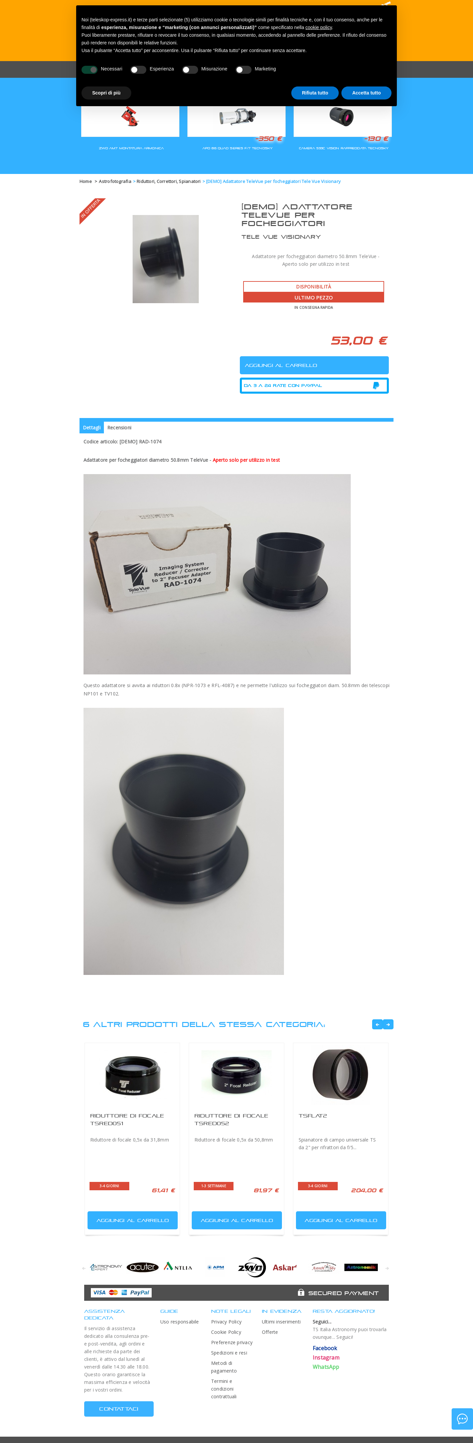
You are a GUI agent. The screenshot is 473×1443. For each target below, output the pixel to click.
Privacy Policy (226, 1321)
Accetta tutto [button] (366, 92)
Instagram (326, 1357)
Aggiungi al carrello (129, 1219)
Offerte (270, 1332)
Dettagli (92, 427)
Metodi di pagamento (224, 1367)
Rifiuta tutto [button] (315, 92)
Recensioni (119, 427)
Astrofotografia (115, 181)
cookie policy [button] (318, 27)
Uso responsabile (179, 1321)
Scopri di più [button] (106, 92)
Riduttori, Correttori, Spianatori (169, 181)
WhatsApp (326, 1367)
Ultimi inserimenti (281, 1321)
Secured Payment (343, 1293)
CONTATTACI (118, 1409)
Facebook (325, 1348)
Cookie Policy (226, 1332)
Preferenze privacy (232, 1342)
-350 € (268, 138)
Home (86, 181)
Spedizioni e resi (229, 1353)
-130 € (376, 138)
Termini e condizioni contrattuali (224, 1389)
